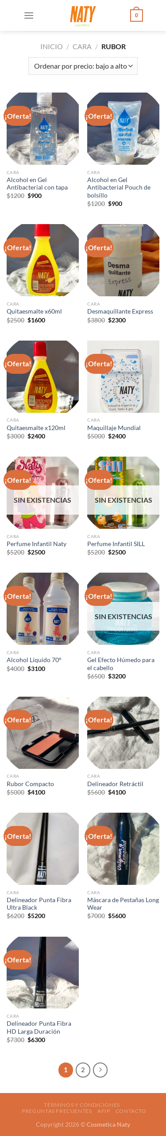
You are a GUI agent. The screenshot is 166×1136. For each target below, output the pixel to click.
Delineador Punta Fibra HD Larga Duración (39, 1027)
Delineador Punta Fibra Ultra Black (39, 903)
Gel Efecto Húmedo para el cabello (120, 663)
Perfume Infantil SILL (116, 543)
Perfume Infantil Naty (36, 543)
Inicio (51, 46)
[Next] (100, 1070)
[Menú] (28, 15)
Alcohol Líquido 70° (34, 659)
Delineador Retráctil (115, 783)
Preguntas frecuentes (57, 1111)
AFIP (103, 1111)
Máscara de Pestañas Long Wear (123, 903)
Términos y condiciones (82, 1104)
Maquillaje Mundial (114, 427)
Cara (82, 46)
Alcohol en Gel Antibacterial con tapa (37, 183)
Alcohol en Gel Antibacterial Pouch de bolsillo (119, 187)
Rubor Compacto (30, 783)
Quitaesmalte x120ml (36, 427)
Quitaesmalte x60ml (34, 311)
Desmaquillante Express (120, 311)
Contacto (131, 1111)
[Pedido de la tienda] (82, 66)
